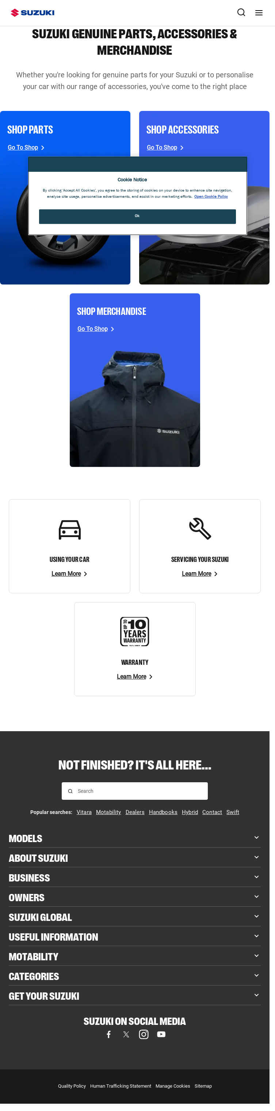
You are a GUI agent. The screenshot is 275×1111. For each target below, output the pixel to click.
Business (29, 877)
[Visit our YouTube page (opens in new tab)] (161, 1034)
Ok (137, 216)
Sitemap (203, 1086)
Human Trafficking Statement (120, 1086)
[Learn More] (69, 574)
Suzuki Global (40, 916)
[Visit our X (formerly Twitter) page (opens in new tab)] (126, 1034)
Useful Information (53, 936)
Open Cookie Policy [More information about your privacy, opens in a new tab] (211, 197)
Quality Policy (72, 1086)
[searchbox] (140, 791)
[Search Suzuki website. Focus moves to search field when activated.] (241, 12)
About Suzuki (38, 857)
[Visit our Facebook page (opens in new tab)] (108, 1034)
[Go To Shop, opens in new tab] (26, 148)
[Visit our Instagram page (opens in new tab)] (143, 1034)
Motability (33, 955)
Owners (27, 896)
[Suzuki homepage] (32, 12)
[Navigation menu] (259, 12)
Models (25, 837)
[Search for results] (70, 791)
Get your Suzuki (44, 995)
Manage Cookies (173, 1086)
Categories (34, 975)
